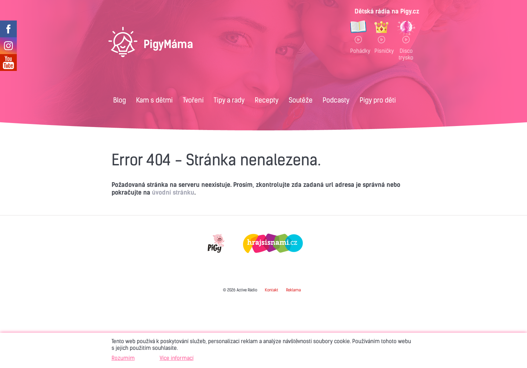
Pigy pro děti (378, 100)
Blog (119, 100)
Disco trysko (406, 53)
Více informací (177, 358)
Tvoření (193, 100)
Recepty (267, 100)
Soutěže (301, 100)
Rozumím (123, 358)
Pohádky (358, 50)
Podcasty (336, 100)
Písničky (381, 50)
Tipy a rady (229, 100)
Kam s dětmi (154, 100)
